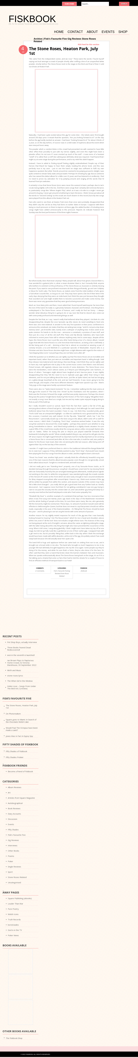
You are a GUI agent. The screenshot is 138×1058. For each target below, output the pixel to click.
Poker (10, 861)
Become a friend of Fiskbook (20, 771)
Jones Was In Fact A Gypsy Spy (19, 736)
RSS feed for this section (88, 44)
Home (59, 32)
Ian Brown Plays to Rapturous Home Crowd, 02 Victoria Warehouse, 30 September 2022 (21, 662)
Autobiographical (15, 803)
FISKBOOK (32, 19)
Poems (11, 856)
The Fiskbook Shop (14, 1038)
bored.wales (13, 924)
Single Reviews (14, 866)
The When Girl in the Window (20, 681)
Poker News (13, 935)
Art (9, 792)
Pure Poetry (13, 909)
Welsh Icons (13, 914)
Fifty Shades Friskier (15, 757)
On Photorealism (13, 713)
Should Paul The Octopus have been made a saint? (22, 729)
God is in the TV (15, 930)
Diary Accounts (14, 813)
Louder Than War (15, 903)
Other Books (13, 850)
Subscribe (69, 4)
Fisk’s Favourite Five (17, 835)
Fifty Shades (13, 829)
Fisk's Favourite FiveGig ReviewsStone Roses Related (62, 573)
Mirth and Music (14, 670)
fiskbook (84, 571)
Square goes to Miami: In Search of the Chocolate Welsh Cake (21, 720)
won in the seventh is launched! (21, 655)
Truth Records (14, 919)
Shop (122, 32)
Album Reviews (14, 787)
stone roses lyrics (15, 675)
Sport (10, 872)
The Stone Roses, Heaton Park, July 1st (63, 51)
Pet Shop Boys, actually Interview (22, 642)
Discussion (12, 819)
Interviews (12, 845)
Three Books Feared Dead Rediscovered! (19, 648)
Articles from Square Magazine (21, 798)
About (92, 32)
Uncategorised (14, 882)
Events (108, 32)
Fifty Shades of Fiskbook (16, 751)
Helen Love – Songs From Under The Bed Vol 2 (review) (21, 687)
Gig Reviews (13, 840)
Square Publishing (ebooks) (20, 898)
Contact (75, 32)
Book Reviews (14, 808)
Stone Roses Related (17, 877)
